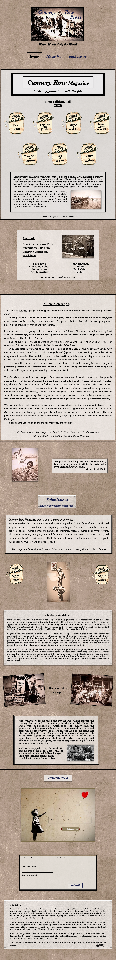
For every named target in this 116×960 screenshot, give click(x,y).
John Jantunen (80, 264)
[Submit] (75, 885)
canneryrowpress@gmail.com (58, 277)
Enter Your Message (62, 858)
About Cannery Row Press (38, 244)
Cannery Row (48, 758)
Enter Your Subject (29, 875)
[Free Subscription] (70, 829)
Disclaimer (29, 255)
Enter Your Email (29, 866)
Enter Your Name (29, 858)
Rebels (16, 579)
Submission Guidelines (36, 248)
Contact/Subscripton (35, 251)
